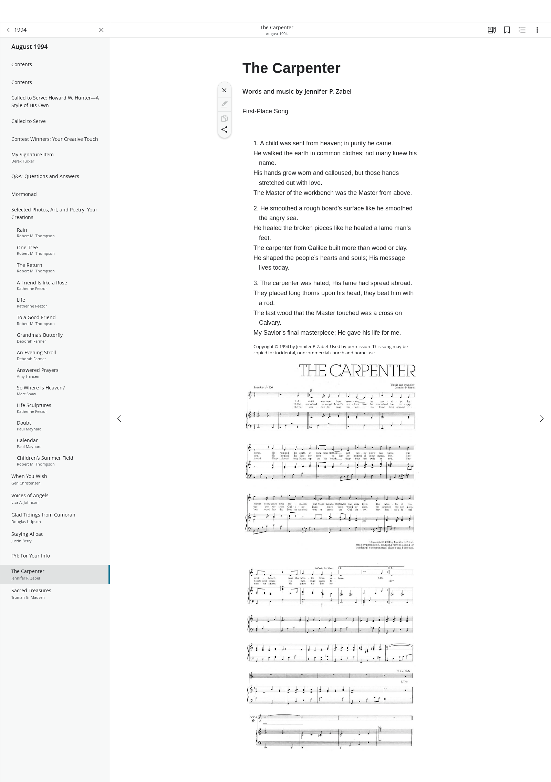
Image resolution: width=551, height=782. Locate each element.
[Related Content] (522, 33)
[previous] (120, 398)
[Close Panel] (101, 33)
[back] (8, 33)
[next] (541, 398)
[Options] (537, 33)
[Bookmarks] (507, 33)
